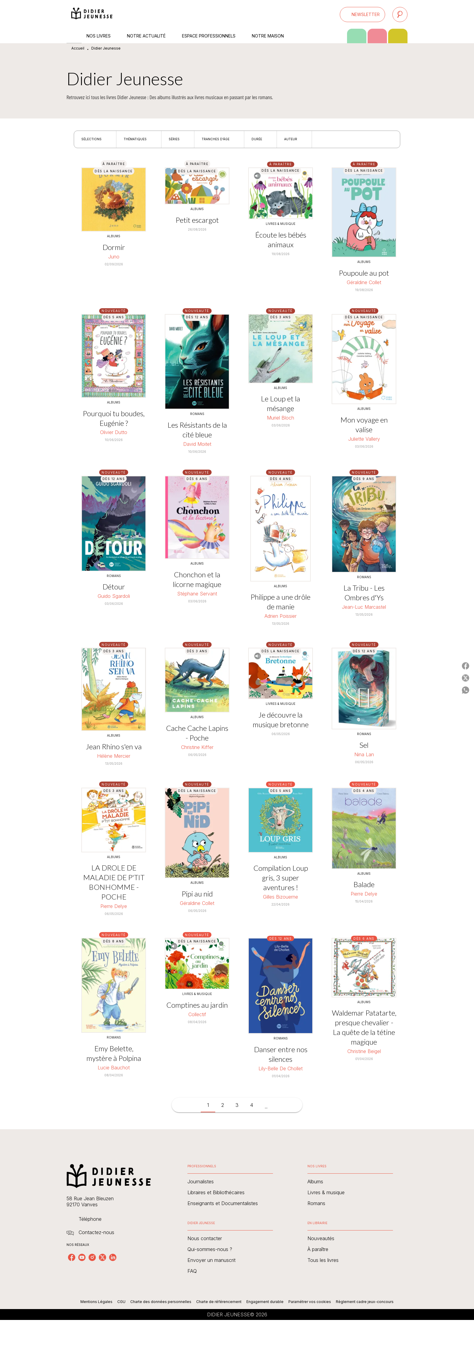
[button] (362, 14)
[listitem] (72, 1257)
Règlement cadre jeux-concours (365, 1301)
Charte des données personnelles (160, 1301)
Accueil (77, 48)
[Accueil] (92, 14)
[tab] (74, 36)
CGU (121, 1301)
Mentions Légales (96, 1301)
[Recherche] (399, 14)
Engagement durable (265, 1301)
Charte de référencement (219, 1301)
